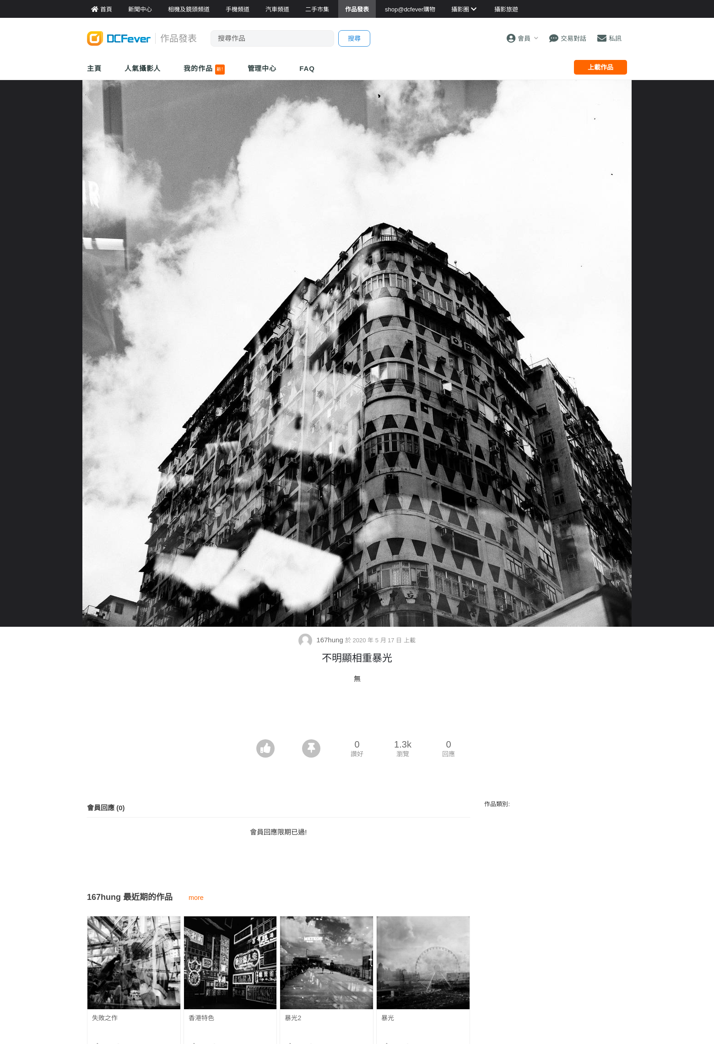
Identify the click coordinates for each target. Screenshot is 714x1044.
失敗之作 (105, 1018)
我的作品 (204, 70)
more (196, 897)
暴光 (387, 1018)
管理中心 (262, 68)
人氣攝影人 (142, 68)
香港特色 (201, 1018)
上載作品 (600, 67)
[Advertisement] (357, 714)
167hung (321, 640)
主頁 (94, 68)
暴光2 (293, 1018)
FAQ (307, 68)
